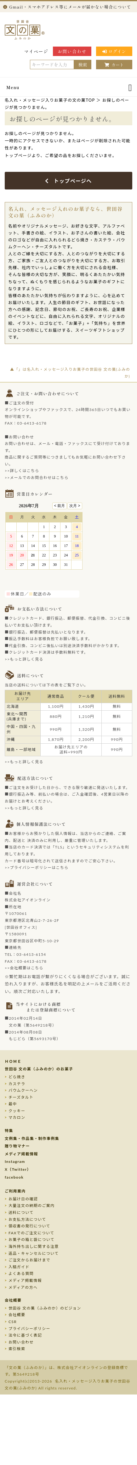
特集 (9, 1130)
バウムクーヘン (23, 1090)
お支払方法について (27, 1219)
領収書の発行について (29, 1226)
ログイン (114, 51)
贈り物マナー (17, 1146)
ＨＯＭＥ (13, 1061)
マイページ (36, 51)
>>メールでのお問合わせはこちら (37, 477)
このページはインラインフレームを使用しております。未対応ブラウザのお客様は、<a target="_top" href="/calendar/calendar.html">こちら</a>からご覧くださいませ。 (47, 544)
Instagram (15, 1161)
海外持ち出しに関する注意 (34, 1246)
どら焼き (17, 1076)
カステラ (17, 1083)
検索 (82, 64)
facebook (14, 1177)
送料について (21, 1212)
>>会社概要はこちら (24, 968)
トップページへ (68, 181)
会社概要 (13, 1300)
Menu (13, 87)
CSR (13, 1321)
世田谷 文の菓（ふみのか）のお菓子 (39, 1069)
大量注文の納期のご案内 (31, 1205)
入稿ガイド (19, 1267)
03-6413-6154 (31, 954)
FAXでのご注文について (31, 1233)
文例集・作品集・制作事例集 (32, 1138)
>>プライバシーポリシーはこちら (36, 867)
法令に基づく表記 (25, 1335)
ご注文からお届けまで (29, 1260)
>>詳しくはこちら (22, 470)
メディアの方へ (23, 1287)
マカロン (17, 1117)
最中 (13, 1104)
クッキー (17, 1110)
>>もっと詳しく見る (24, 659)
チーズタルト (21, 1097)
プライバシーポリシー (29, 1328)
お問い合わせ (72, 51)
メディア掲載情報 (21, 1154)
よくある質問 (21, 1273)
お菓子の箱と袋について (31, 1239)
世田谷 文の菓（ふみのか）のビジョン (45, 1308)
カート (114, 65)
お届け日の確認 (23, 1199)
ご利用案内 (15, 1191)
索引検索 (17, 1348)
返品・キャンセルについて (34, 1253)
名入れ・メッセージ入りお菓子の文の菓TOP (50, 100)
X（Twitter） (18, 1169)
